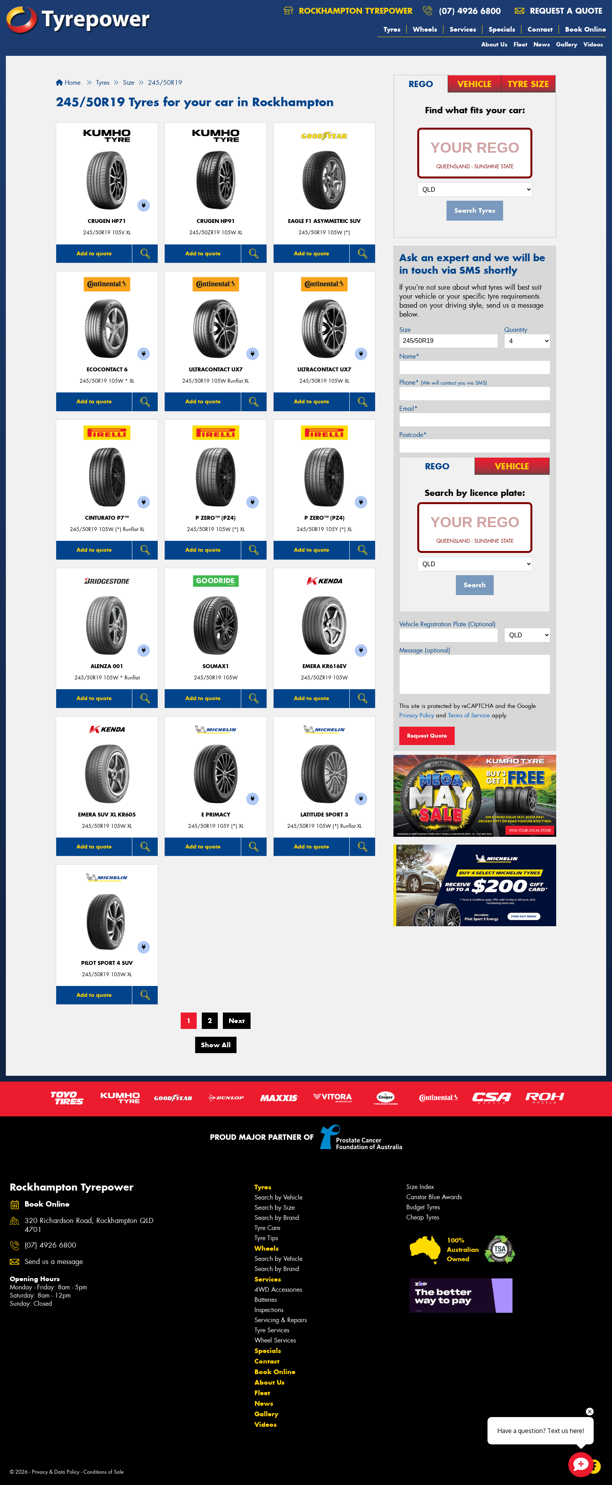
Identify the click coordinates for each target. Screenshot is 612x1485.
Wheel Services (275, 1340)
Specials (502, 29)
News (542, 44)
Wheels (425, 29)
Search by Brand (276, 1218)
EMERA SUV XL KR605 (107, 814)
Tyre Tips (266, 1238)
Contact (540, 29)
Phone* (443, 382)
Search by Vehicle (278, 1197)
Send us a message (54, 1261)
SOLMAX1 (216, 666)
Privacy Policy (416, 715)
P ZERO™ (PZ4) (216, 518)
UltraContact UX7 (216, 369)
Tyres (392, 29)
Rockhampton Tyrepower (348, 11)
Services (463, 29)
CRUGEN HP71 (107, 221)
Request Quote (427, 735)
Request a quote (558, 11)
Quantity (515, 330)
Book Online (585, 29)
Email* (408, 409)
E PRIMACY (215, 814)
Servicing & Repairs (280, 1320)
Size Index (420, 1187)
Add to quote (94, 253)
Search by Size (274, 1207)
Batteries (265, 1300)
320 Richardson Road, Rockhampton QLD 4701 (89, 1225)
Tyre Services (271, 1330)
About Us (494, 44)
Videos (593, 44)
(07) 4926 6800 (470, 11)
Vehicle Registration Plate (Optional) (447, 624)
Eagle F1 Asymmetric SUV (324, 221)
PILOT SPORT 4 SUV (107, 963)
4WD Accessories (278, 1289)
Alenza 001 (107, 666)
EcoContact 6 (107, 369)
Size (405, 330)
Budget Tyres (423, 1207)
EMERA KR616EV (324, 666)
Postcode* (413, 435)
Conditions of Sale (104, 1472)
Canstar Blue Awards (434, 1197)
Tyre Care (267, 1228)
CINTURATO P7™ (107, 518)
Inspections (268, 1310)
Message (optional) (424, 650)
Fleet (520, 44)
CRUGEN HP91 (216, 221)
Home (68, 82)
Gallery (566, 44)
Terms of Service (469, 715)
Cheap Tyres (422, 1217)
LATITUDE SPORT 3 (324, 814)
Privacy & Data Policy (55, 1472)
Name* (409, 356)
